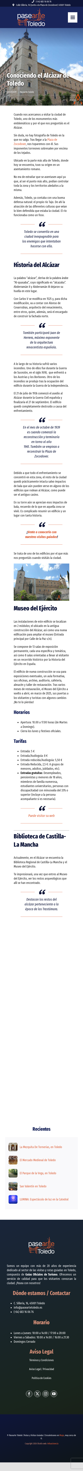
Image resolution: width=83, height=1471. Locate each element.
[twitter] (37, 1394)
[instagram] (45, 1394)
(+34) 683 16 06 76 (43, 1)
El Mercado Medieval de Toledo (38, 1160)
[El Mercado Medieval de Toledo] (13, 1158)
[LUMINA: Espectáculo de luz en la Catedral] (13, 1197)
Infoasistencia (52, 1443)
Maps (62, 1435)
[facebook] (29, 1394)
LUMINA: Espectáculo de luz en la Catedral (44, 1199)
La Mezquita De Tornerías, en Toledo (41, 1147)
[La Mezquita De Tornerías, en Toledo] (13, 1145)
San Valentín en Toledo (33, 1186)
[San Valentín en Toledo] (13, 1184)
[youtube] (54, 1394)
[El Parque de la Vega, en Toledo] (13, 1171)
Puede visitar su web (41, 816)
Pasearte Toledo (27, 92)
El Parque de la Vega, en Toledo (38, 1173)
